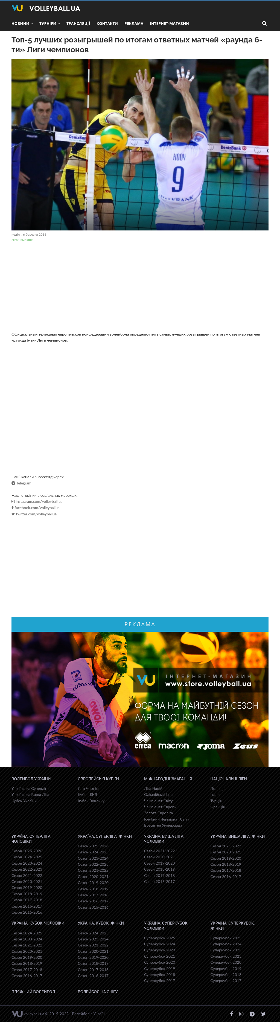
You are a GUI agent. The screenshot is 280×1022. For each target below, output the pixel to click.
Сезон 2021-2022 (26, 875)
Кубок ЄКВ (87, 794)
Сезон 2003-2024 (26, 939)
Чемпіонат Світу (158, 800)
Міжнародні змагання (168, 779)
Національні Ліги (229, 779)
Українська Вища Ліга (30, 794)
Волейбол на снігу (98, 992)
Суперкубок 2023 (159, 950)
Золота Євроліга (158, 812)
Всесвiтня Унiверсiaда (163, 825)
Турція (216, 800)
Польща (218, 788)
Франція (218, 806)
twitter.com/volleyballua (34, 514)
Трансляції (78, 23)
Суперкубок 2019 (159, 968)
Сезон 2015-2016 (26, 912)
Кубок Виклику (91, 800)
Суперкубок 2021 (159, 956)
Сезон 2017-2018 (26, 899)
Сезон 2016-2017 (26, 906)
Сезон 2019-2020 (26, 887)
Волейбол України (31, 779)
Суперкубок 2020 (159, 962)
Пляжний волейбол (33, 992)
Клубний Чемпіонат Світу (166, 819)
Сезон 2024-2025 (26, 856)
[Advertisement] (140, 287)
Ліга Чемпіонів (22, 240)
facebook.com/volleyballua (35, 508)
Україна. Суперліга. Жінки (105, 836)
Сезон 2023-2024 (26, 863)
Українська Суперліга (30, 788)
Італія (215, 794)
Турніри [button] (49, 23)
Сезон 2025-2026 (26, 850)
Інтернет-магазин (169, 23)
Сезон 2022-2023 (26, 869)
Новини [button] (22, 23)
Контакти (107, 23)
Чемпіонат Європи (160, 806)
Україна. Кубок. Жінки (101, 923)
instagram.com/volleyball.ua (37, 501)
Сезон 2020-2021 (26, 881)
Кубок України (24, 800)
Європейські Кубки (98, 779)
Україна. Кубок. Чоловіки (37, 923)
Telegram (21, 483)
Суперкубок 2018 (159, 974)
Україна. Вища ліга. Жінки (238, 836)
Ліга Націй (153, 788)
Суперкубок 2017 (159, 980)
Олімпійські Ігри (158, 794)
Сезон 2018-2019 (26, 893)
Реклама (133, 23)
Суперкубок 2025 (159, 938)
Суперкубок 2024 (159, 944)
